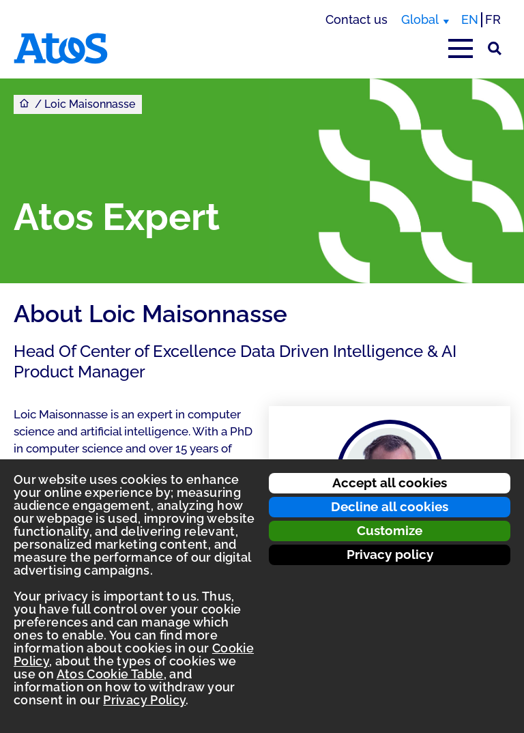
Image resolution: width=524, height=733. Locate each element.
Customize (389, 530)
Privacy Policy (144, 700)
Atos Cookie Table (110, 674)
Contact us (356, 19)
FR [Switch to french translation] (493, 19)
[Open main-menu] (460, 48)
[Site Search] (494, 48)
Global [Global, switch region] (420, 19)
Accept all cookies (389, 482)
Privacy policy (390, 554)
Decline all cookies (389, 506)
